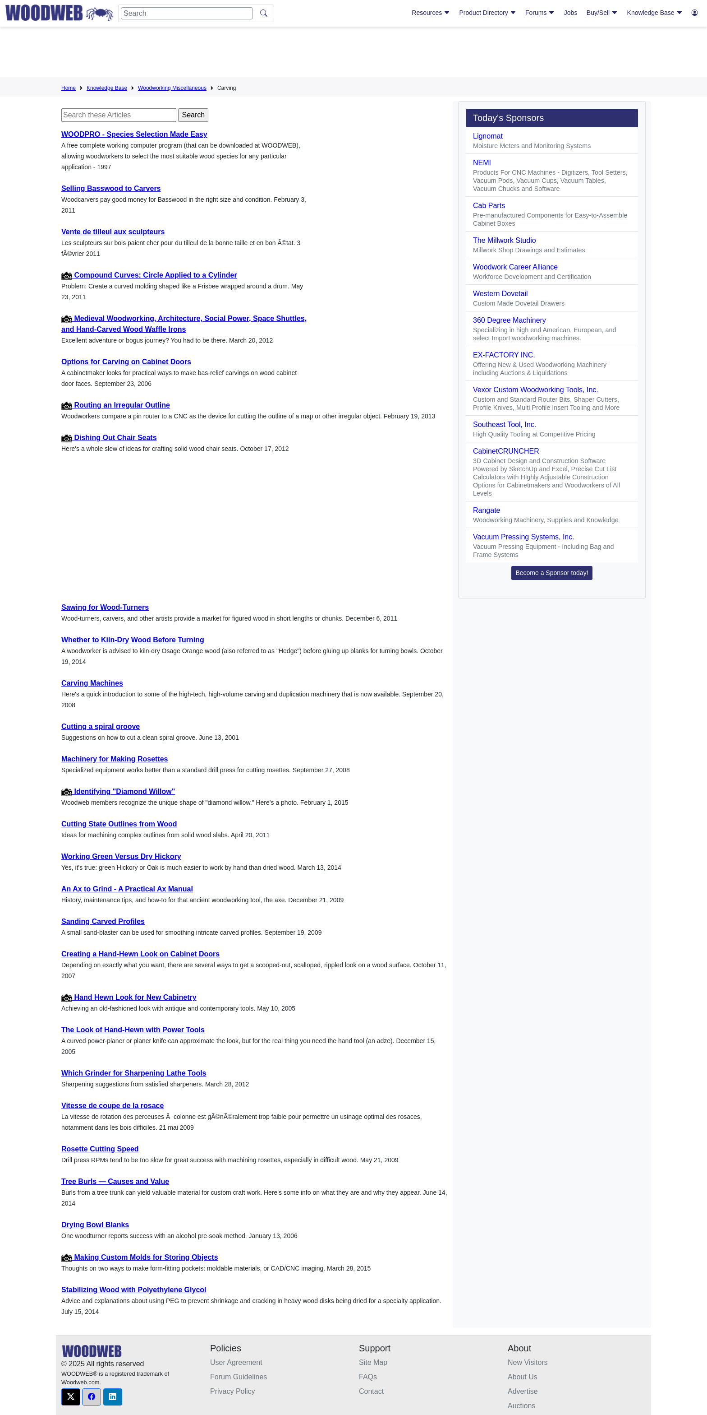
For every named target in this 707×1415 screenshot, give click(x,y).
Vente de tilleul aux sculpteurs (113, 232)
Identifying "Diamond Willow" (118, 791)
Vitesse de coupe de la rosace (112, 1105)
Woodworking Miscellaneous (172, 88)
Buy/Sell (602, 12)
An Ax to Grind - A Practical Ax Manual (127, 889)
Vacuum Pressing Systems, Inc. (523, 537)
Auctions (521, 1406)
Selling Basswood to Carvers (111, 188)
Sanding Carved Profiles (103, 921)
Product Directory (487, 12)
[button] (70, 1397)
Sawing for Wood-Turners (105, 607)
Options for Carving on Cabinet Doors (126, 362)
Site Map (373, 1362)
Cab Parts (489, 205)
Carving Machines (92, 683)
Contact (371, 1391)
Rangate (486, 510)
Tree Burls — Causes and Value (115, 1181)
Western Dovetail (500, 293)
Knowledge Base (655, 12)
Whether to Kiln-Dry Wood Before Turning (132, 640)
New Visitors (528, 1362)
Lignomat (488, 136)
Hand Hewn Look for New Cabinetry (129, 997)
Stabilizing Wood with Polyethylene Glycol (134, 1290)
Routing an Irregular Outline (115, 405)
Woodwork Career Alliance (515, 267)
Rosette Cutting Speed (100, 1149)
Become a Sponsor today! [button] (551, 572)
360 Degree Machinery (509, 320)
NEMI (482, 163)
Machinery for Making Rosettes (114, 759)
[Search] (187, 13)
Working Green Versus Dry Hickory (121, 856)
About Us (522, 1377)
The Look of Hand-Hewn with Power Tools (133, 1030)
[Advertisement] (353, 53)
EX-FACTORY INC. (504, 355)
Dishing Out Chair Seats (109, 437)
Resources (431, 12)
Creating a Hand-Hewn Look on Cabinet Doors (140, 954)
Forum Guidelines (238, 1377)
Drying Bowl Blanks (95, 1225)
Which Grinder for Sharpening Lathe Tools (134, 1073)
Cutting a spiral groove (100, 726)
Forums (540, 12)
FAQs (368, 1377)
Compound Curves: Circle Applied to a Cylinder (149, 275)
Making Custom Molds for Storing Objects (139, 1257)
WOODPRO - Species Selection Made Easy (134, 134)
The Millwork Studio (504, 240)
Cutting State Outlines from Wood (119, 824)
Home (68, 88)
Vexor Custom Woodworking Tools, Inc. (535, 390)
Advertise (523, 1391)
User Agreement (236, 1362)
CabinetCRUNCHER (506, 451)
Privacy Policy (232, 1391)
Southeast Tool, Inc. (504, 424)
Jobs (571, 12)
